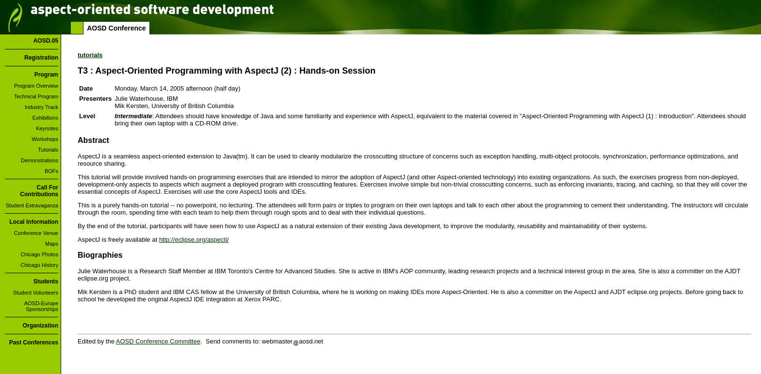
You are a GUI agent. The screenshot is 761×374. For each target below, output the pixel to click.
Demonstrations (39, 160)
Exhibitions (45, 118)
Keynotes (47, 128)
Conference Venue (36, 233)
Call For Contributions (39, 191)
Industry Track (41, 107)
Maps (51, 244)
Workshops (45, 139)
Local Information (33, 221)
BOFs (51, 171)
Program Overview (36, 86)
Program (46, 74)
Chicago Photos (39, 254)
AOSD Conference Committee (158, 341)
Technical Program (36, 96)
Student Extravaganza (32, 205)
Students (45, 281)
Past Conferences (33, 342)
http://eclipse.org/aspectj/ (194, 239)
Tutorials (48, 150)
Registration (41, 57)
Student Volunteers (35, 293)
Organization (40, 325)
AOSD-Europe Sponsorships (41, 306)
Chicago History (39, 265)
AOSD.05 (45, 40)
